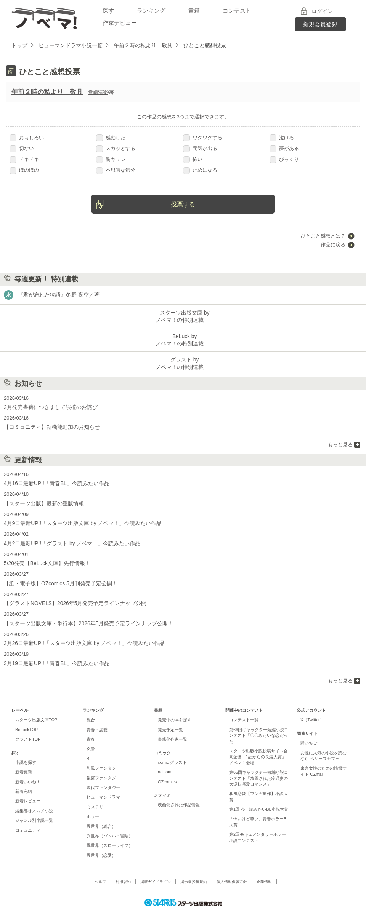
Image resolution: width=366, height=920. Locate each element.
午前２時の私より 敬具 (47, 92)
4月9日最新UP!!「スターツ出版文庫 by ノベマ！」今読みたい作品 (77, 518)
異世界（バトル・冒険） (110, 828)
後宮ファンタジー (103, 769)
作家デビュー (120, 22)
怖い (192, 159)
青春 (91, 731)
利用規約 (123, 874)
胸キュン (110, 159)
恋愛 (91, 740)
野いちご (308, 735)
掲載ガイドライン (155, 874)
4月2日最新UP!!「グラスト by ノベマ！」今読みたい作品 (67, 538)
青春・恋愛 (97, 721)
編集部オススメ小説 (34, 802)
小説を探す (25, 754)
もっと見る (340, 441)
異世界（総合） (101, 818)
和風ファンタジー (103, 760)
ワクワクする (202, 138)
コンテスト (237, 10)
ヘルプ (100, 874)
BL (89, 750)
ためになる (200, 170)
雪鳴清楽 (98, 92)
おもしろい (27, 138)
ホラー (93, 808)
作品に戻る (333, 245)
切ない (22, 148)
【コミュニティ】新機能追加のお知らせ (48, 423)
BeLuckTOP (26, 721)
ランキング (151, 10)
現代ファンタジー (103, 779)
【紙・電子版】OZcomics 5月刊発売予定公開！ (56, 577)
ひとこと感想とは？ (323, 236)
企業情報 (264, 874)
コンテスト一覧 (243, 711)
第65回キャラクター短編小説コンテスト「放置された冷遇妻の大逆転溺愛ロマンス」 (258, 770)
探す (108, 10)
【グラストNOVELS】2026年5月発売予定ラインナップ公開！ (73, 596)
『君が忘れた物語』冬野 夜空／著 (56, 295)
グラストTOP (27, 731)
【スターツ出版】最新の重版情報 (41, 499)
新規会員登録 (320, 24)
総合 (91, 711)
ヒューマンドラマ (103, 789)
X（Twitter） (312, 711)
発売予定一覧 (170, 721)
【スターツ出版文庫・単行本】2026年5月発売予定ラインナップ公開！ (82, 616)
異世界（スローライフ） (110, 837)
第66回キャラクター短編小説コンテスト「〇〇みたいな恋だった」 (258, 727)
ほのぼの (24, 170)
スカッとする (115, 148)
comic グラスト (172, 754)
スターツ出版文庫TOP (36, 711)
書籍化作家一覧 (172, 731)
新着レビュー (27, 793)
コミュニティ (27, 821)
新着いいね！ (27, 773)
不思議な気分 (115, 170)
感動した (110, 138)
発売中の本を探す (174, 711)
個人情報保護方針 (232, 874)
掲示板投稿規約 (193, 874)
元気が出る (200, 148)
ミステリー (97, 798)
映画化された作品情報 (179, 796)
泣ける (282, 138)
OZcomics (167, 773)
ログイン (322, 11)
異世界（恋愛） (101, 847)
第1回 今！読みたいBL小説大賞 (258, 801)
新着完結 (23, 783)
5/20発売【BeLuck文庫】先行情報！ (44, 558)
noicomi (165, 764)
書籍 (194, 10)
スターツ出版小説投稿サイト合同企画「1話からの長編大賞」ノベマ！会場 (258, 749)
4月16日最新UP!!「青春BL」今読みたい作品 (53, 479)
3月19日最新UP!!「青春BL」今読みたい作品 (53, 655)
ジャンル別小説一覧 (34, 812)
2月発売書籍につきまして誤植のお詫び (47, 404)
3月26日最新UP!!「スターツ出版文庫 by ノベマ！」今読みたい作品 (79, 636)
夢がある (284, 148)
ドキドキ (24, 159)
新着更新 (23, 764)
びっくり (284, 159)
